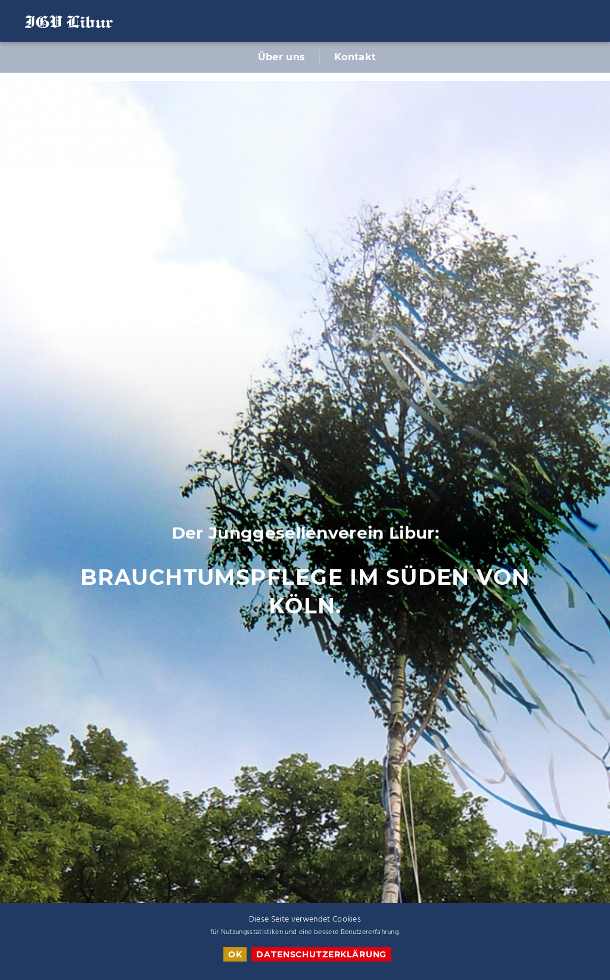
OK (235, 954)
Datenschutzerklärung (321, 954)
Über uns (282, 57)
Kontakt (355, 57)
